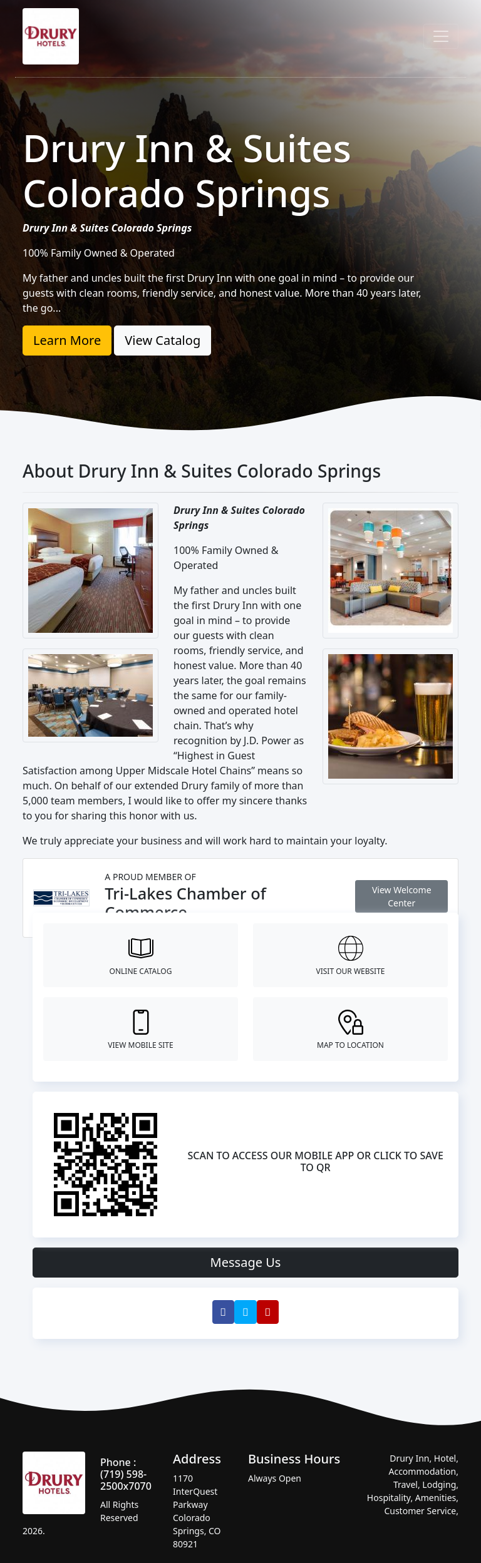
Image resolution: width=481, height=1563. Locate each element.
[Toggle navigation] (440, 36)
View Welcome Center (402, 896)
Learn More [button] (67, 340)
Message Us (245, 1262)
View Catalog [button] (162, 340)
